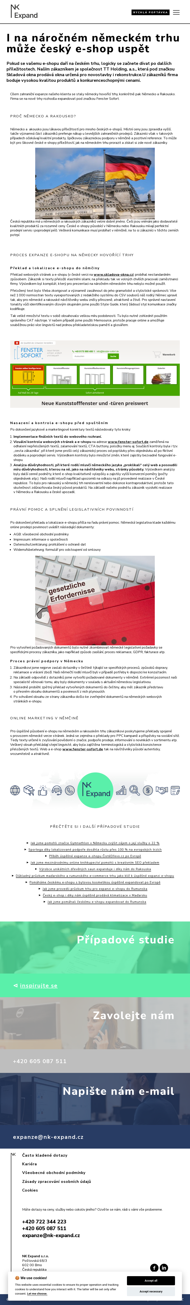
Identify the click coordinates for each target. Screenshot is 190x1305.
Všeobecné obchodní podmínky (53, 1172)
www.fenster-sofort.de (128, 441)
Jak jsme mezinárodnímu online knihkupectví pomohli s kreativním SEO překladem (95, 863)
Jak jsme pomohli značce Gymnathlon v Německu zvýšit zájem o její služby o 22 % (95, 843)
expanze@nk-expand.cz (53, 1136)
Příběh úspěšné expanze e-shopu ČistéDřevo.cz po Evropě (95, 856)
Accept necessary (151, 1291)
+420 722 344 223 (44, 1221)
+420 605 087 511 (44, 1061)
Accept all (151, 1280)
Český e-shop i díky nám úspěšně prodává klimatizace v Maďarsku (95, 895)
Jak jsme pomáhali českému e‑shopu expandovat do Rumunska (97, 902)
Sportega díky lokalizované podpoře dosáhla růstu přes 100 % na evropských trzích (95, 850)
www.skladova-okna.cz (113, 274)
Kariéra (29, 1164)
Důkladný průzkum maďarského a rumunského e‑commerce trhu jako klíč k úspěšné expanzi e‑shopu (95, 876)
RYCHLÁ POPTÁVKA (150, 12)
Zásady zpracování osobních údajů (56, 1181)
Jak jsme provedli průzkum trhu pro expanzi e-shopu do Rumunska (95, 889)
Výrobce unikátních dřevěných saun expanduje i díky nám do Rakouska (95, 869)
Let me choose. (37, 1293)
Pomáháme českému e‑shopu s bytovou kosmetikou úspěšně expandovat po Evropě (95, 882)
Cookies (30, 1190)
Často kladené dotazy (44, 1155)
